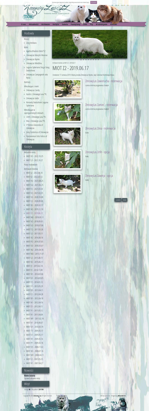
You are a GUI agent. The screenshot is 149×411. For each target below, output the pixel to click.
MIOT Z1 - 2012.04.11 (34, 306)
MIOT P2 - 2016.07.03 (34, 241)
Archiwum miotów (31, 168)
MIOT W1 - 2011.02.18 (35, 318)
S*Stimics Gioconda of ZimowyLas (34, 126)
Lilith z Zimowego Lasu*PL (36, 116)
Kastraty (27, 82)
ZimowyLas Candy (33, 90)
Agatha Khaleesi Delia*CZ (35, 51)
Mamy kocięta (29, 375)
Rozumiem (93, 2)
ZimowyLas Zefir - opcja (97, 152)
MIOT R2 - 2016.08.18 (34, 237)
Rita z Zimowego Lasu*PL (35, 120)
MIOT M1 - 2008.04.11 (35, 355)
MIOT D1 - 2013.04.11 (34, 290)
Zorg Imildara (31, 42)
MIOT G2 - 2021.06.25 (34, 184)
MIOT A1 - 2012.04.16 (34, 302)
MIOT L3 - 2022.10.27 (34, 160)
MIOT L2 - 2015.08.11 (34, 257)
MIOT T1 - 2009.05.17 (34, 330)
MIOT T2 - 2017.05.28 (34, 229)
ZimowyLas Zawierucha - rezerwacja (103, 81)
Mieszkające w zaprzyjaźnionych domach (33, 111)
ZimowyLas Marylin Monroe (36, 55)
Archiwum (45, 24)
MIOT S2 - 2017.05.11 (34, 233)
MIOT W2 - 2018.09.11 (35, 217)
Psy (91, 24)
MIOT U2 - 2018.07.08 (34, 225)
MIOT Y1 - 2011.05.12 (34, 310)
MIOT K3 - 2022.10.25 (34, 156)
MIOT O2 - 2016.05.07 (34, 245)
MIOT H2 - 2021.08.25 (34, 180)
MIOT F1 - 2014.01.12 (34, 282)
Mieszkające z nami (31, 86)
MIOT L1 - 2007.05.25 (34, 359)
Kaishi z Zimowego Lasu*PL (36, 94)
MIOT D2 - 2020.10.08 (34, 197)
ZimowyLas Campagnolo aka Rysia (37, 76)
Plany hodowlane (30, 164)
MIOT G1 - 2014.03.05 (34, 278)
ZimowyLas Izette (32, 98)
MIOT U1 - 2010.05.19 (34, 326)
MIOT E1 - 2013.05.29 (34, 286)
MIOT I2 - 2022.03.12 (34, 176)
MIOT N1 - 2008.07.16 (34, 351)
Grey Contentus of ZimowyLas (37, 132)
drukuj (124, 200)
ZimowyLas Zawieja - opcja (99, 175)
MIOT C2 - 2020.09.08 (34, 201)
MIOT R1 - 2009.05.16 (34, 338)
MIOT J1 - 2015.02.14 (34, 265)
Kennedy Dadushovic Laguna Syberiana (37, 104)
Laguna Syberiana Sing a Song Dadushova (37, 69)
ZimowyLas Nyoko (33, 59)
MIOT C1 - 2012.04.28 (34, 294)
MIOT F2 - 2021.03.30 (34, 188)
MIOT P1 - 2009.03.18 (34, 342)
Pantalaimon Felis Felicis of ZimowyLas (36, 138)
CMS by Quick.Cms (105, 396)
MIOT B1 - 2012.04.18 (34, 298)
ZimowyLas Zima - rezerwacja (100, 128)
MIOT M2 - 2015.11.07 (35, 253)
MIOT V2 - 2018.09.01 (34, 221)
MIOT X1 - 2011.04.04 (34, 314)
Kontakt (113, 24)
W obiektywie (101, 24)
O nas (23, 24)
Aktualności (33, 24)
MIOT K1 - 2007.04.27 (34, 363)
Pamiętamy (75, 24)
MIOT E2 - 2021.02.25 (34, 192)
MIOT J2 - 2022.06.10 (34, 172)
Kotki (26, 47)
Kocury (26, 38)
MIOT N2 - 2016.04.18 (34, 249)
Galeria (65, 24)
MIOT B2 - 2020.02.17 (34, 205)
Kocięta (56, 24)
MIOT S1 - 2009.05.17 (34, 334)
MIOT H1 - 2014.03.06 (34, 274)
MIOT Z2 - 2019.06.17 (34, 213)
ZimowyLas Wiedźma (34, 63)
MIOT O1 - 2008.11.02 (34, 346)
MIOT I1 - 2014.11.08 (34, 269)
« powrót (118, 200)
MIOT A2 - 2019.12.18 (34, 209)
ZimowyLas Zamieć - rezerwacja (101, 104)
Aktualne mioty (30, 152)
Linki (85, 24)
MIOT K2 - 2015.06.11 (34, 261)
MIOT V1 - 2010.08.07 (34, 322)
